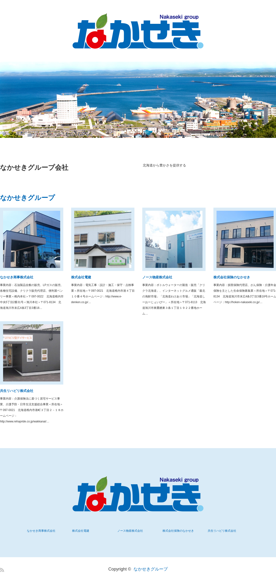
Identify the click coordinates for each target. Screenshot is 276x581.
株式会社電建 (81, 277)
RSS (2, 570)
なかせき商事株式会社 (16, 277)
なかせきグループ (150, 569)
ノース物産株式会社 (157, 277)
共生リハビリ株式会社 (16, 391)
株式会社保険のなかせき (178, 530)
